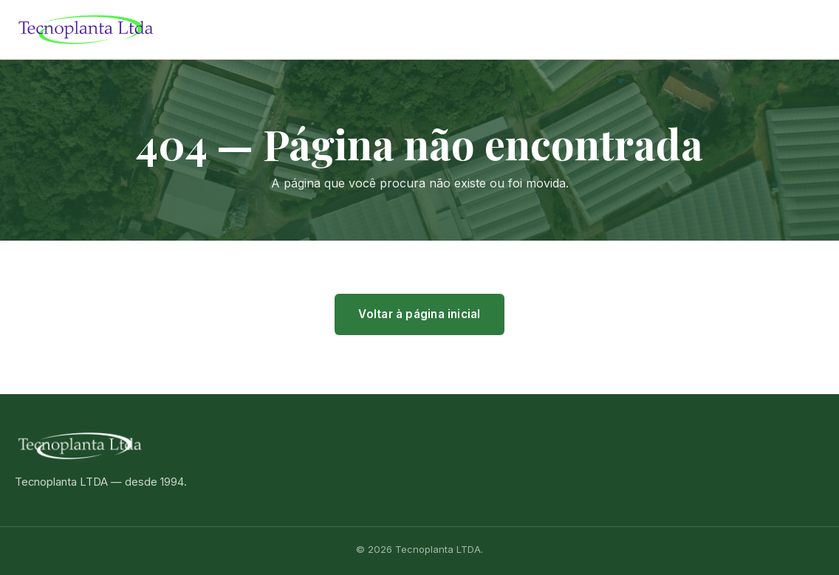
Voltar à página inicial (419, 314)
